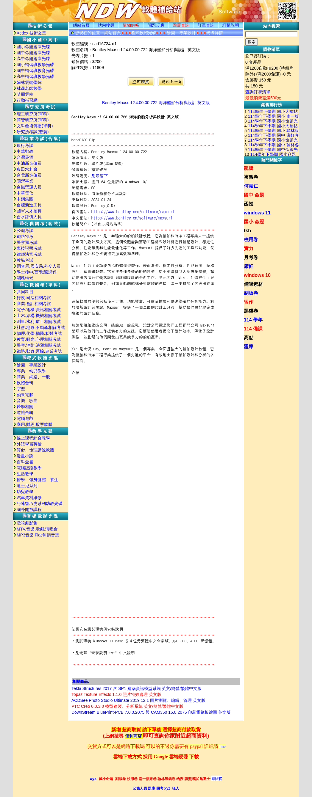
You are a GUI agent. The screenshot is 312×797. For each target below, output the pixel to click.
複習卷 (251, 177)
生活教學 (25, 473)
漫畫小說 (25, 456)
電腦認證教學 (29, 467)
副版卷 (251, 293)
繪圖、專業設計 (31, 365)
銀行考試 (25, 145)
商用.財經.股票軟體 (34, 424)
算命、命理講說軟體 (35, 450)
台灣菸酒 (25, 157)
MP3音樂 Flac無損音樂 (38, 535)
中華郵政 (25, 151)
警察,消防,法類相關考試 (39, 345)
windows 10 (257, 275)
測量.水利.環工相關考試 (39, 321)
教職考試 (25, 260)
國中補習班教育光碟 (35, 70)
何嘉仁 (251, 186)
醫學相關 (25, 406)
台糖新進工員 (29, 205)
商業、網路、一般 (33, 376)
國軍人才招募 (29, 210)
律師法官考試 (29, 254)
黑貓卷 (251, 310)
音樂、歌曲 (27, 400)
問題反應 (156, 25)
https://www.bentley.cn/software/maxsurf (132, 218)
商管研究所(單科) (33, 119)
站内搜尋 (106, 25)
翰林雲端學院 (29, 82)
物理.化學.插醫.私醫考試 (39, 333)
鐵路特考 (25, 236)
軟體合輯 (25, 382)
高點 (248, 337)
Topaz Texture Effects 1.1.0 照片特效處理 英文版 (116, 694)
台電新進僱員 (29, 175)
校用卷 (251, 239)
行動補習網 (27, 100)
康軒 (248, 266)
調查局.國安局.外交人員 (39, 266)
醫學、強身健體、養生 (37, 479)
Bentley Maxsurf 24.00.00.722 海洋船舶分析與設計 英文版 (156, 102)
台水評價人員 (29, 216)
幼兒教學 (25, 491)
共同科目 (25, 291)
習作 (248, 302)
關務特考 (25, 278)
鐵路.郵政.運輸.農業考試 (39, 351)
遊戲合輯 (25, 412)
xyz (93, 778)
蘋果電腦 (25, 394)
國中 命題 (254, 194)
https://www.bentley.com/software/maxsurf (133, 211)
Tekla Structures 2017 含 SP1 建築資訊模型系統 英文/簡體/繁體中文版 (136, 688)
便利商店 (133, 736)
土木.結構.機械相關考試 (39, 315)
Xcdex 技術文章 (31, 33)
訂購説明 (230, 25)
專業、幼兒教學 (31, 370)
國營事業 (25, 181)
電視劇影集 (27, 523)
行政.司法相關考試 (34, 297)
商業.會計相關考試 (34, 303)
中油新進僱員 (29, 163)
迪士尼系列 (27, 485)
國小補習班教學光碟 (35, 64)
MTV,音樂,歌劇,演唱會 (37, 529)
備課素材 (253, 284)
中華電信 (25, 193)
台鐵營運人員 (29, 187)
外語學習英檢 (29, 444)
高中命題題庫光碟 (33, 58)
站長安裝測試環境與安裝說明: (98, 629)
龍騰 (248, 168)
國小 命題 (254, 221)
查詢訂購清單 (257, 92)
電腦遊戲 (25, 418)
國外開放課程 (29, 509)
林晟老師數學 (29, 88)
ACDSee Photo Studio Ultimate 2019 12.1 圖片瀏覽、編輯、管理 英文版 (138, 700)
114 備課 (253, 328)
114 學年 (253, 319)
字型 (21, 388)
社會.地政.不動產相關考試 (41, 327)
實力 (248, 248)
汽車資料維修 (29, 497)
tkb (247, 230)
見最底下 (99, 175)
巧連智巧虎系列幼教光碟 (40, 503)
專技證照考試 (29, 248)
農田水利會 (27, 169)
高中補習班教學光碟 (35, 76)
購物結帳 (131, 25)
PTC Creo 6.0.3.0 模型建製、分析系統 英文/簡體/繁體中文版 (127, 706)
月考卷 (251, 257)
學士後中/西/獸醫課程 (37, 272)
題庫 (248, 346)
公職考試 (25, 230)
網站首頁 (81, 25)
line (222, 746)
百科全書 (25, 461)
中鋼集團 (25, 199)
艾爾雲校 (25, 94)
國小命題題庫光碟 (33, 46)
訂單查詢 (206, 25)
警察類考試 (27, 242)
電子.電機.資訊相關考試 (39, 309)
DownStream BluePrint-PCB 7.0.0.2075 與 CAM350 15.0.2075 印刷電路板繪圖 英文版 (151, 712)
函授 (248, 203)
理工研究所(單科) (33, 114)
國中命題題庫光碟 (33, 52)
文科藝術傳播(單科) (35, 125)
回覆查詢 (181, 25)
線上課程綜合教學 (33, 438)
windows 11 (257, 212)
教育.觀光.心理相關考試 (39, 339)
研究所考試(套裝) (33, 131)
